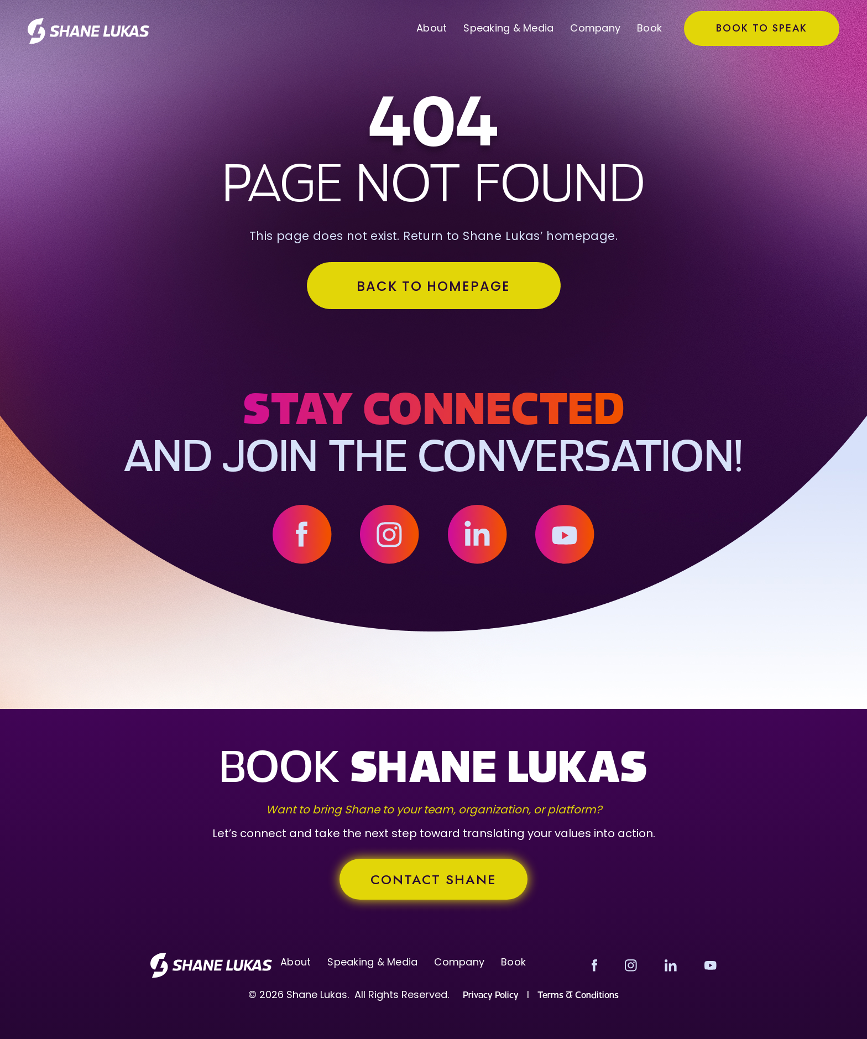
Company (595, 28)
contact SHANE (433, 879)
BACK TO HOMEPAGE (433, 286)
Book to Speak (761, 28)
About (431, 28)
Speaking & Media (508, 28)
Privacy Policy (491, 995)
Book (649, 28)
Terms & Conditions (578, 995)
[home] (88, 31)
